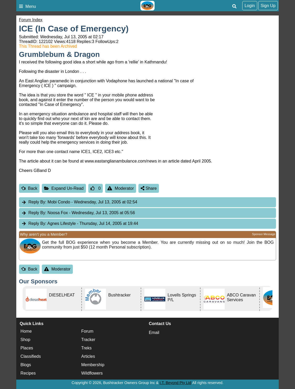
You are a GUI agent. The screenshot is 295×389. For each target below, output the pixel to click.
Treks (86, 348)
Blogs (25, 365)
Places (26, 348)
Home (26, 331)
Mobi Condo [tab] (79, 202)
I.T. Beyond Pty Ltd (175, 383)
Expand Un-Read (63, 188)
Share (149, 188)
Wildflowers (92, 373)
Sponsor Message (263, 234)
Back (29, 188)
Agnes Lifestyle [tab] (79, 223)
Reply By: (37, 202)
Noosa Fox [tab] (78, 213)
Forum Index (31, 20)
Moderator (120, 188)
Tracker (88, 339)
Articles (88, 356)
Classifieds (30, 356)
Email (154, 332)
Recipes (28, 373)
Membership (92, 365)
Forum (87, 331)
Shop (25, 339)
